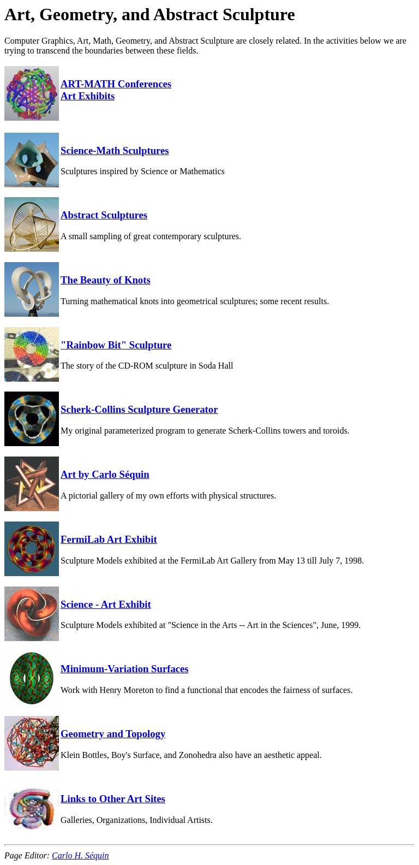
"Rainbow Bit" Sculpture (116, 345)
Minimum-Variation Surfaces (125, 668)
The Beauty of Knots (106, 280)
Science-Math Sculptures (115, 150)
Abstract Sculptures (104, 215)
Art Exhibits (88, 96)
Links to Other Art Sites (113, 798)
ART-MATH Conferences (116, 84)
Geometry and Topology (113, 733)
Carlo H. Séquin (80, 855)
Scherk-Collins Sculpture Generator (139, 409)
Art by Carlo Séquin (105, 474)
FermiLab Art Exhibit (109, 539)
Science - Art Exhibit (106, 604)
